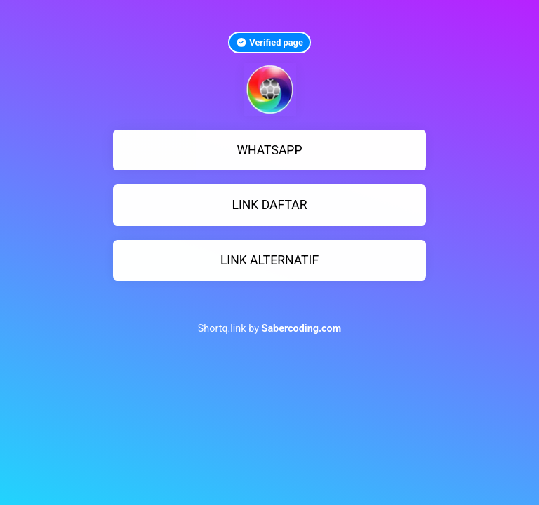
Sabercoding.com (302, 329)
